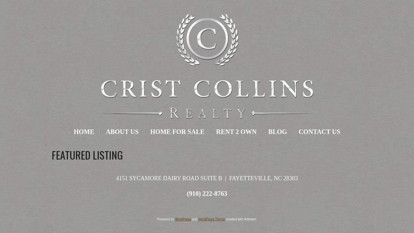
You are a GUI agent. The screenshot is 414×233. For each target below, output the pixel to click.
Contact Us (319, 131)
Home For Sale (177, 131)
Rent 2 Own (236, 131)
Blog (277, 131)
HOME (84, 131)
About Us (122, 131)
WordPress (183, 219)
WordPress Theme (211, 219)
